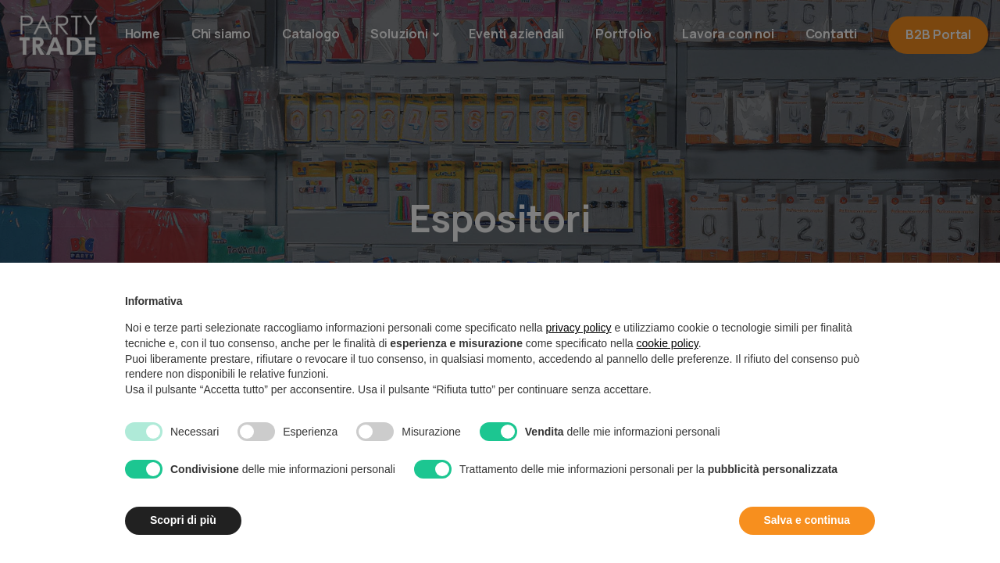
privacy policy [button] (579, 327)
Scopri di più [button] (183, 520)
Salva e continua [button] (807, 520)
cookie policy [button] (667, 343)
